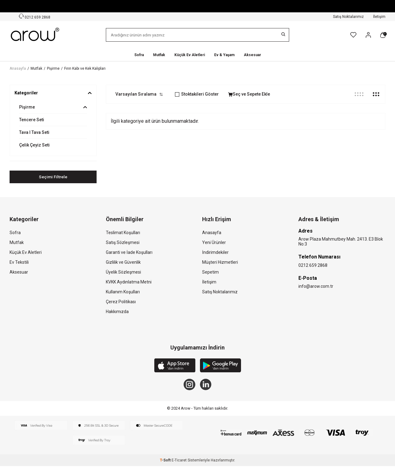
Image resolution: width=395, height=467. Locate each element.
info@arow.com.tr (315, 286)
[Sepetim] (382, 35)
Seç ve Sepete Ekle (249, 94)
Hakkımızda (117, 311)
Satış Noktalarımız (348, 16)
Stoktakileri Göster (197, 94)
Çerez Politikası (121, 301)
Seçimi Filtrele (53, 176)
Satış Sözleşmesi (122, 242)
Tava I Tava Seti (34, 132)
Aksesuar (252, 55)
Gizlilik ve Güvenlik (123, 262)
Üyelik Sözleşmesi (123, 272)
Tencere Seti (31, 119)
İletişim (379, 16)
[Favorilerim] (353, 35)
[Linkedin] (206, 385)
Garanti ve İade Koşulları (129, 252)
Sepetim (210, 272)
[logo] (35, 35)
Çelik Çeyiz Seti (34, 145)
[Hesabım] (368, 35)
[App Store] (174, 366)
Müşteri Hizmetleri (220, 262)
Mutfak (159, 55)
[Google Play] (220, 366)
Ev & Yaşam (224, 55)
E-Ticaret (179, 461)
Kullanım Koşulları (123, 291)
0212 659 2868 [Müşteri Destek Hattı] (34, 16)
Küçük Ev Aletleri (189, 55)
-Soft (166, 461)
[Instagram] (189, 385)
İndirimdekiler (215, 252)
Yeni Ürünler (214, 242)
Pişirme (53, 68)
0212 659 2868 (312, 265)
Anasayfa (18, 68)
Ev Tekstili (19, 262)
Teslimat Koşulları (123, 232)
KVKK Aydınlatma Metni (129, 281)
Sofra (139, 55)
